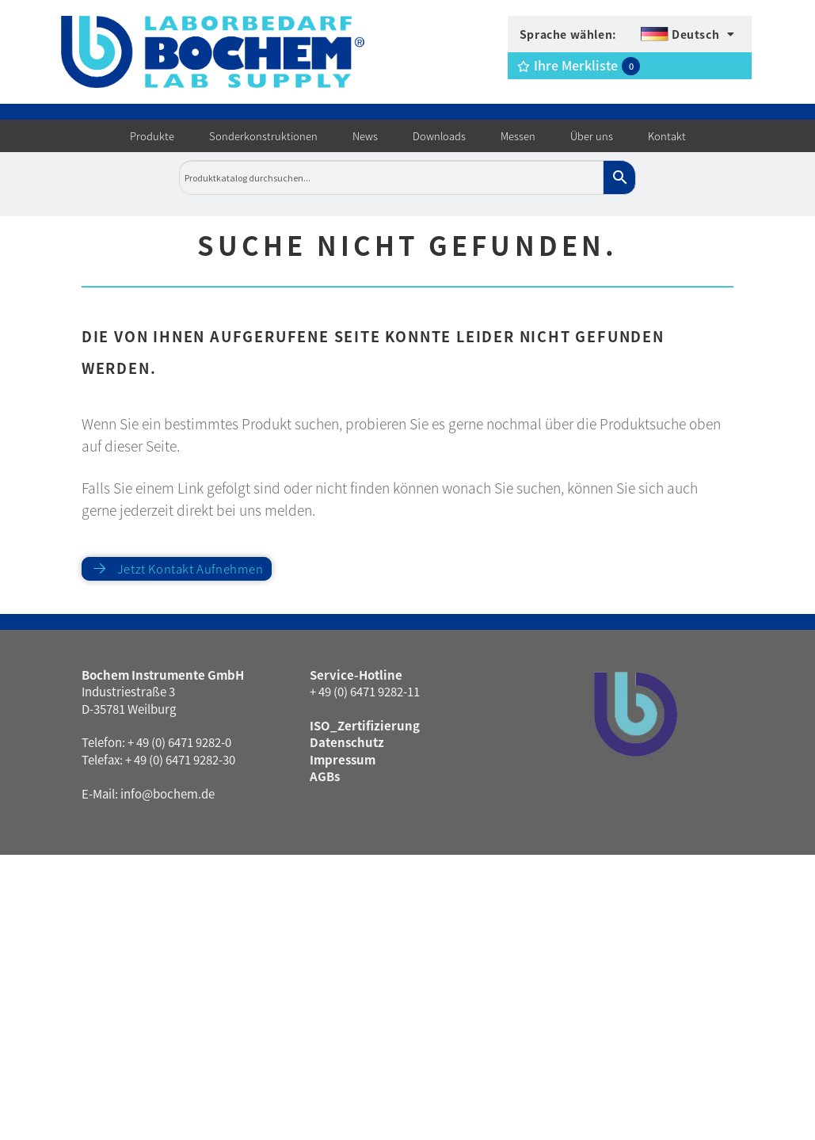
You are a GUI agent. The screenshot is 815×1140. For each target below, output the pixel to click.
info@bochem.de (167, 793)
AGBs (325, 776)
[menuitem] (688, 34)
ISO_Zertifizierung (365, 725)
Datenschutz (347, 742)
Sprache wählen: (568, 34)
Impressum (342, 759)
